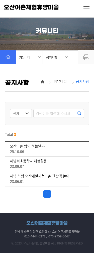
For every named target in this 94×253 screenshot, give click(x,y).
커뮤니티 (30, 57)
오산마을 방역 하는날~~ (27, 146)
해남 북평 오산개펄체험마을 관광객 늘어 (39, 176)
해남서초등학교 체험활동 (28, 161)
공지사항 (57, 57)
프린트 (86, 57)
